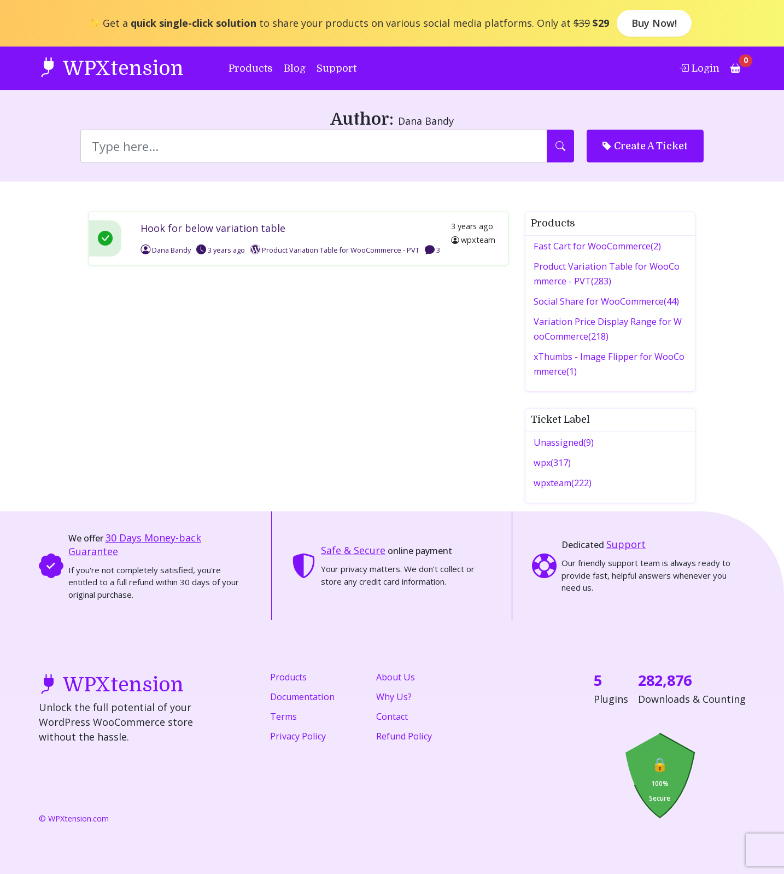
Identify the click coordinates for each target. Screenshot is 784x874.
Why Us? (394, 697)
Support (336, 68)
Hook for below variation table (213, 228)
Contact (392, 716)
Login (699, 67)
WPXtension (111, 67)
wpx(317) (552, 463)
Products (251, 68)
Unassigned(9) (564, 442)
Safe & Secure (353, 550)
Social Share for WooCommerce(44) (606, 301)
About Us (395, 677)
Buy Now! (654, 23)
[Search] (313, 146)
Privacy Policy (298, 736)
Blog (295, 68)
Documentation (302, 697)
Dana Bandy (166, 250)
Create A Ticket (645, 145)
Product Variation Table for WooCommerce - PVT (340, 250)
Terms (283, 716)
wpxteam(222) (563, 483)
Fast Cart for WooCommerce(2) (597, 246)
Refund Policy (404, 736)
